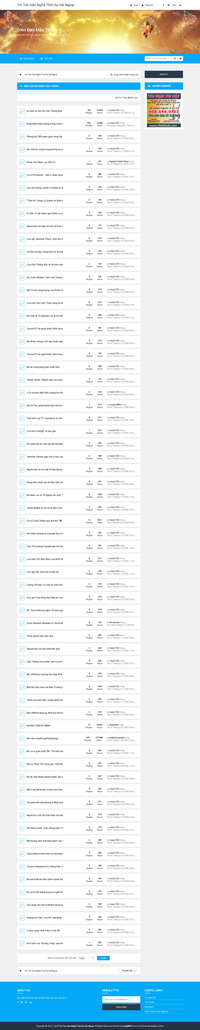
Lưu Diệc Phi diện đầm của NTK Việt (46, 559)
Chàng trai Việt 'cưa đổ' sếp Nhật (44, 917)
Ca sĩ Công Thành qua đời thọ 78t (44, 520)
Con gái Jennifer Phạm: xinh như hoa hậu (49, 239)
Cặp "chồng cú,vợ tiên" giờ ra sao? (45, 661)
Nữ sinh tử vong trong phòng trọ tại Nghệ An (50, 149)
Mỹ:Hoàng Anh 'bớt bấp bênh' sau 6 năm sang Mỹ (53, 841)
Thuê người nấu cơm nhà (40, 636)
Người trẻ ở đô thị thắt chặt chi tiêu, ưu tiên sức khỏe (54, 815)
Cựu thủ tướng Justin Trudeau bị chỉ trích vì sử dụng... (55, 187)
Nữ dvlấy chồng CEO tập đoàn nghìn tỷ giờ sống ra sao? (56, 341)
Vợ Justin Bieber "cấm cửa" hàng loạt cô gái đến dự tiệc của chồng (62, 277)
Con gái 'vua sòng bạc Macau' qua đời (47, 597)
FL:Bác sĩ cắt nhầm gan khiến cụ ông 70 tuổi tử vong (54, 213)
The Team (149, 1002)
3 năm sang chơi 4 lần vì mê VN (43, 930)
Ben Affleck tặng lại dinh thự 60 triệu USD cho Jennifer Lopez (59, 712)
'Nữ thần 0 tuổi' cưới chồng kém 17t (45, 828)
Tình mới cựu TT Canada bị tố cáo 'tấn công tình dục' (55, 418)
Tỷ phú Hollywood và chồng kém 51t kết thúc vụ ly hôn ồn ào (59, 866)
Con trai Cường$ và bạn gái (41, 431)
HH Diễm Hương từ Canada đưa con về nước (50, 533)
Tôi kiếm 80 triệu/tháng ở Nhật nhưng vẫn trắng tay (53, 802)
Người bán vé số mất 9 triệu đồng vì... (46, 469)
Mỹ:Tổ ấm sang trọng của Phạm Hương (47, 290)
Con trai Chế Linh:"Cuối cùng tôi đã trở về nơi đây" (53, 303)
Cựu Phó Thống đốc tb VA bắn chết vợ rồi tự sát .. (52, 264)
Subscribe (121, 1007)
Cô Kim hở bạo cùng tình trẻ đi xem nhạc (48, 251)
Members (149, 1007)
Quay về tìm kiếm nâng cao (124, 74)
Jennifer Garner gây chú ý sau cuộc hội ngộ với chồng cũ (57, 456)
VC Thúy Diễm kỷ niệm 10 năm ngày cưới (48, 610)
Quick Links (27, 58)
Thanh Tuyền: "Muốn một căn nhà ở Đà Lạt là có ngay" (55, 380)
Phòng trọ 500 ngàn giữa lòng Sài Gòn (47, 136)
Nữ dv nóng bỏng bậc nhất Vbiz (43, 367)
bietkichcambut (117, 737)
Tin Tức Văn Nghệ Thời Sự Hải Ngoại (45, 5)
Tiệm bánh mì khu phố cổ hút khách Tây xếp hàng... (53, 853)
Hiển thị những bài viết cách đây (71, 958)
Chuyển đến (128, 970)
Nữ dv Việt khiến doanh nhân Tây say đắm (49, 776)
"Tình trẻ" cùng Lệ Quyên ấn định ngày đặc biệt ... (53, 200)
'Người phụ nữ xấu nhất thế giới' (43, 648)
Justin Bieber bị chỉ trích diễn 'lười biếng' (48, 508)
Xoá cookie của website (156, 1011)
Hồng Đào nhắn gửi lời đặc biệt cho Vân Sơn (50, 482)
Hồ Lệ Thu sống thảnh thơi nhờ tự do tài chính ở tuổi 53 (55, 405)
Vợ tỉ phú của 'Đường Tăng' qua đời (45, 943)
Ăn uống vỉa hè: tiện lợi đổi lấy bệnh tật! (47, 444)
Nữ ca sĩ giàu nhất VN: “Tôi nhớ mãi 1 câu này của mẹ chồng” (59, 751)
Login (134, 5)
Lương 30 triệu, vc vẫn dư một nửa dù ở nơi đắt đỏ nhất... (56, 584)
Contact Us (150, 997)
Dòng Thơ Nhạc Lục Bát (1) (41, 162)
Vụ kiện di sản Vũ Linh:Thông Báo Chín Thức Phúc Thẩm (56, 111)
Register (147, 5)
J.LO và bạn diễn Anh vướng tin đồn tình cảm (50, 392)
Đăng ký (164, 74)
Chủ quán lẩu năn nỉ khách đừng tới (45, 905)
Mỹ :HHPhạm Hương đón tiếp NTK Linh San (49, 674)
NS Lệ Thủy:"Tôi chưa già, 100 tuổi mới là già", (51, 764)
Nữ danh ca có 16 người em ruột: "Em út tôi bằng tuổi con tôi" (59, 495)
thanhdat (114, 725)
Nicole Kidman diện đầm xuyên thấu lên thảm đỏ (52, 879)
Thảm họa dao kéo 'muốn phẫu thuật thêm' (49, 700)
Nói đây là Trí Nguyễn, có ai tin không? (47, 315)
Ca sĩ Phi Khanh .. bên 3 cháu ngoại (45, 175)
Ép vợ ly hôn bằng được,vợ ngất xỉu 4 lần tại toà (51, 892)
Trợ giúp (47, 58)
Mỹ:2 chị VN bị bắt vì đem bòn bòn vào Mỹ (49, 789)
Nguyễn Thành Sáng (119, 161)
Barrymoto (115, 622)
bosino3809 (115, 405)
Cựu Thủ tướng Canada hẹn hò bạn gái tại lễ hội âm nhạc (57, 546)
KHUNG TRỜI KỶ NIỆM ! (39, 725)
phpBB (127, 1026)
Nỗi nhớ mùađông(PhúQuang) (42, 738)
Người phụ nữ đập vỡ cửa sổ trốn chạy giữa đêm (52, 226)
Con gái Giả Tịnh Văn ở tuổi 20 (42, 572)
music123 (114, 110)
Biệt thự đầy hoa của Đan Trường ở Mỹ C (48, 687)
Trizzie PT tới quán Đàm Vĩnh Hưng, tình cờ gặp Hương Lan (58, 328)
